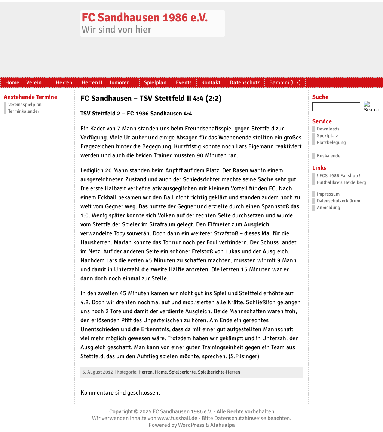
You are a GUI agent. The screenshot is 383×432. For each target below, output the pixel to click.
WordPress (191, 425)
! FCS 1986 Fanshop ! (339, 176)
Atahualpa (222, 425)
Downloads (328, 129)
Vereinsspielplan (25, 105)
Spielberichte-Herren (219, 372)
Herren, (146, 372)
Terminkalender (23, 111)
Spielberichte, (183, 372)
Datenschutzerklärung (339, 201)
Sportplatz (327, 136)
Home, (162, 372)
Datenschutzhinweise (240, 418)
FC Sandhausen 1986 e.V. (145, 17)
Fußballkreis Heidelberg (341, 182)
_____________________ (339, 149)
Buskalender (329, 156)
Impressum (328, 194)
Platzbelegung (331, 142)
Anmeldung (328, 208)
